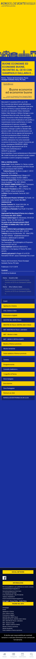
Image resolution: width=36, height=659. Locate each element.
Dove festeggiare (9, 388)
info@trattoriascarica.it (21, 236)
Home (4, 655)
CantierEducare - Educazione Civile (17, 106)
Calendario (22, 655)
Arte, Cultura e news (10, 311)
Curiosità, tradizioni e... (10, 369)
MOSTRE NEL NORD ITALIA (12, 320)
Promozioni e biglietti (10, 315)
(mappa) (14, 178)
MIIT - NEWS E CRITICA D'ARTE (13, 339)
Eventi (5, 301)
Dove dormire (7, 383)
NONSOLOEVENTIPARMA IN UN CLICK (16, 398)
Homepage (6, 607)
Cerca (31, 655)
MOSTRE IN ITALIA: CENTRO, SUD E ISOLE (17, 325)
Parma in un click (9, 393)
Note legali (6, 601)
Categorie (13, 655)
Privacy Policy (14, 601)
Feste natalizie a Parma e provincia (14, 353)
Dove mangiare (8, 379)
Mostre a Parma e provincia (12, 344)
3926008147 (11, 596)
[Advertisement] (17, 29)
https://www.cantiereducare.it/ (11, 149)
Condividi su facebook (8, 273)
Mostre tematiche (9, 349)
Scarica (10, 233)
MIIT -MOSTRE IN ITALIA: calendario (15, 330)
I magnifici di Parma (10, 374)
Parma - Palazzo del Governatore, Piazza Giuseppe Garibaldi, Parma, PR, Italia (14, 79)
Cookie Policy (23, 601)
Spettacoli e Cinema (10, 306)
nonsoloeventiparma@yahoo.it (11, 588)
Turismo (6, 360)
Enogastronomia (8, 364)
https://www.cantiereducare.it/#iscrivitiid (22, 153)
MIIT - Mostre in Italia (10, 334)
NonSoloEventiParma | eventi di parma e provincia (18, 5)
